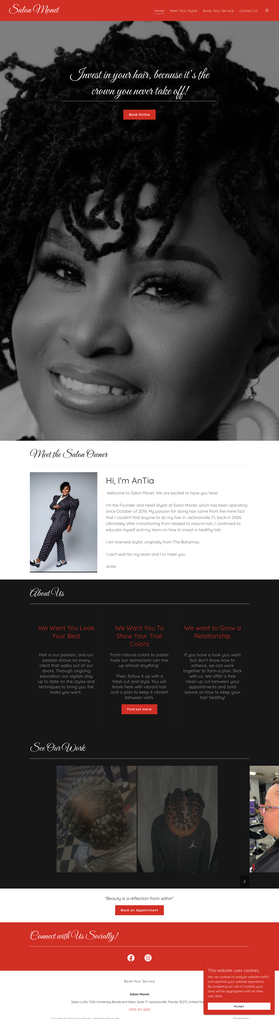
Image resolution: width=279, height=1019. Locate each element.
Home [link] (159, 11)
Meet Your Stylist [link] (184, 11)
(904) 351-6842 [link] (139, 1009)
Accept (239, 1006)
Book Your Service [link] (218, 11)
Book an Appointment (139, 910)
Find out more (139, 709)
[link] (34, 11)
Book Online (139, 114)
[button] (266, 10)
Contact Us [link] (248, 11)
